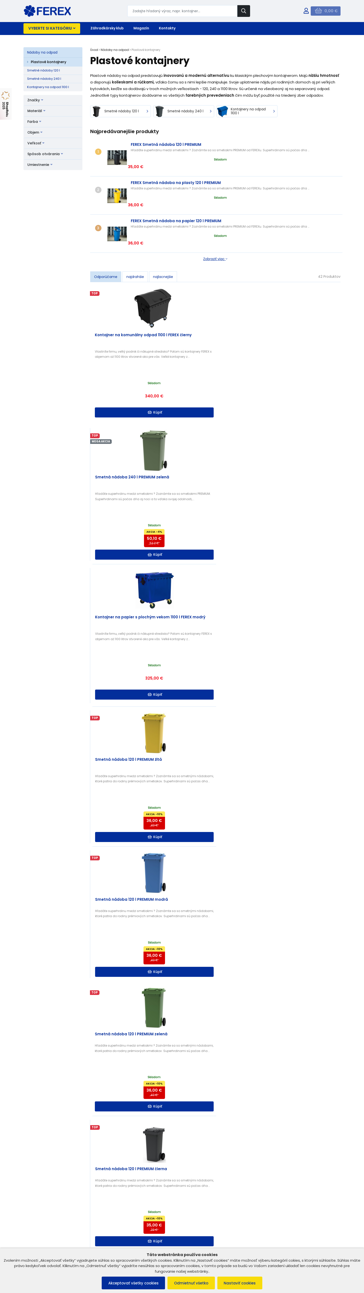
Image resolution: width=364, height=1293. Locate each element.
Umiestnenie (40, 164)
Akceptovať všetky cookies (132, 1282)
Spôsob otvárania (45, 153)
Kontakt (113, 1244)
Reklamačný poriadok (43, 1237)
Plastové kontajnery (48, 61)
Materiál (36, 110)
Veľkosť (35, 143)
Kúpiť (122, 379)
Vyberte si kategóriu (51, 28)
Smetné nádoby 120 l (43, 70)
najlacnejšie (163, 243)
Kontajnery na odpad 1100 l (48, 87)
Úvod (94, 50)
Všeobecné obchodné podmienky (53, 1231)
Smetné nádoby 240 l (44, 78)
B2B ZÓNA (114, 1231)
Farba (34, 121)
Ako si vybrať (180, 1074)
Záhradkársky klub (107, 28)
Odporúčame (105, 243)
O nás (111, 1237)
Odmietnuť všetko (191, 1282)
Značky (35, 100)
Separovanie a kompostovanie (170, 1126)
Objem (35, 132)
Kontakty (167, 28)
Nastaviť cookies (241, 1282)
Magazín (141, 28)
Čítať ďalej (304, 1108)
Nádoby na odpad (42, 52)
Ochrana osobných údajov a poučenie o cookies (58, 1246)
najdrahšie (135, 243)
